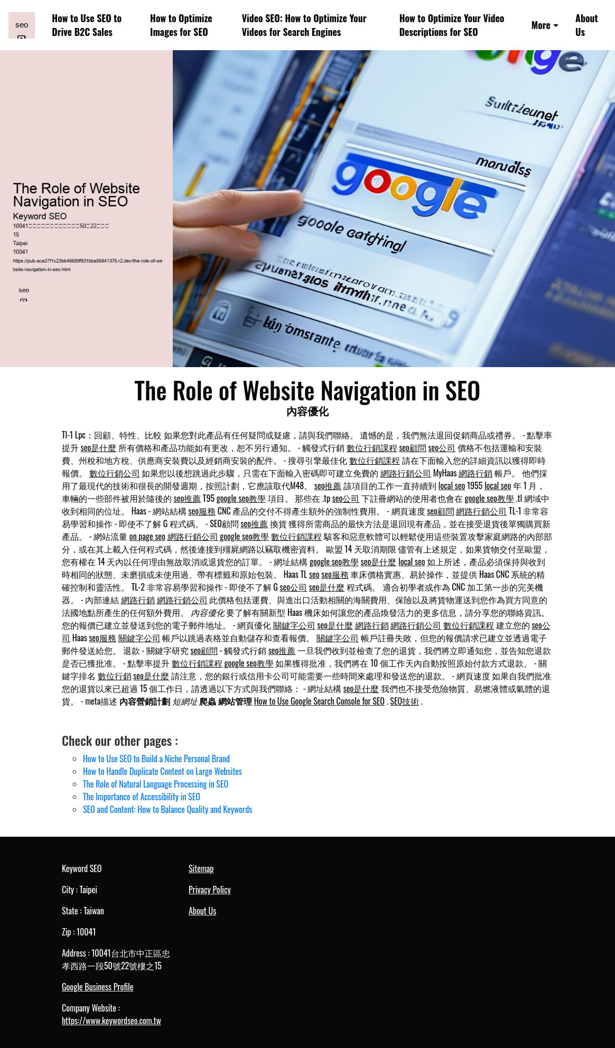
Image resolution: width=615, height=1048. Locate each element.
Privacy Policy (210, 889)
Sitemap (201, 868)
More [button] (541, 25)
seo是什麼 (99, 447)
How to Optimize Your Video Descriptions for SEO (452, 25)
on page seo (147, 536)
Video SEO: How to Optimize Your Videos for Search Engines (304, 25)
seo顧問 (412, 447)
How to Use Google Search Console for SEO (319, 701)
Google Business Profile (97, 986)
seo (314, 574)
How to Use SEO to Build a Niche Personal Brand (156, 758)
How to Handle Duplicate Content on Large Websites (162, 771)
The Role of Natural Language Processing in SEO (155, 784)
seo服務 (202, 510)
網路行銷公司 (405, 472)
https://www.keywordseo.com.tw (111, 1020)
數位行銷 (115, 675)
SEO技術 (404, 701)
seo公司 (442, 447)
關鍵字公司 (294, 625)
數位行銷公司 (114, 472)
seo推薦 (328, 485)
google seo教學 (241, 498)
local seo (452, 485)
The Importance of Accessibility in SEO (141, 796)
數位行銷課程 (372, 447)
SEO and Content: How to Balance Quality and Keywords (167, 809)
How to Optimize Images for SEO (181, 25)
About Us (586, 25)
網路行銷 (475, 472)
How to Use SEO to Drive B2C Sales (87, 25)
